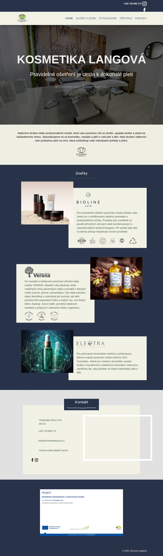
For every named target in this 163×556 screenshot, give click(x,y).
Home (69, 18)
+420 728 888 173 (132, 3)
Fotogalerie (108, 18)
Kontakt (141, 18)
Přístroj (126, 18)
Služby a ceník (86, 18)
